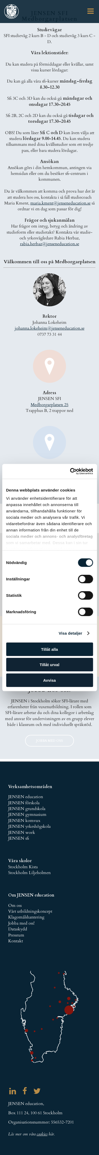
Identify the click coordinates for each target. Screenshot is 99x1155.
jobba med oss (49, 741)
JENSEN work (21, 832)
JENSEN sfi (18, 838)
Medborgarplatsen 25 (49, 405)
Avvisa (49, 680)
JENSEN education (25, 797)
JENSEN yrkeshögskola (29, 826)
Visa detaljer (70, 633)
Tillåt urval (49, 664)
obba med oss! (22, 923)
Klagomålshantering (26, 917)
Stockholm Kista (23, 867)
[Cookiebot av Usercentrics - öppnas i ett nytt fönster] (70, 471)
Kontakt (15, 941)
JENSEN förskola (24, 803)
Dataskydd (17, 929)
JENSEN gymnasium (27, 814)
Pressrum (16, 935)
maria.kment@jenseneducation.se (60, 203)
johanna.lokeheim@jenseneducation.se (49, 328)
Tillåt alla (49, 649)
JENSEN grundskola (26, 809)
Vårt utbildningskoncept (30, 911)
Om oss (15, 905)
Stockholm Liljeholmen (29, 873)
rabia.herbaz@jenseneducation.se (49, 244)
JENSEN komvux (24, 821)
